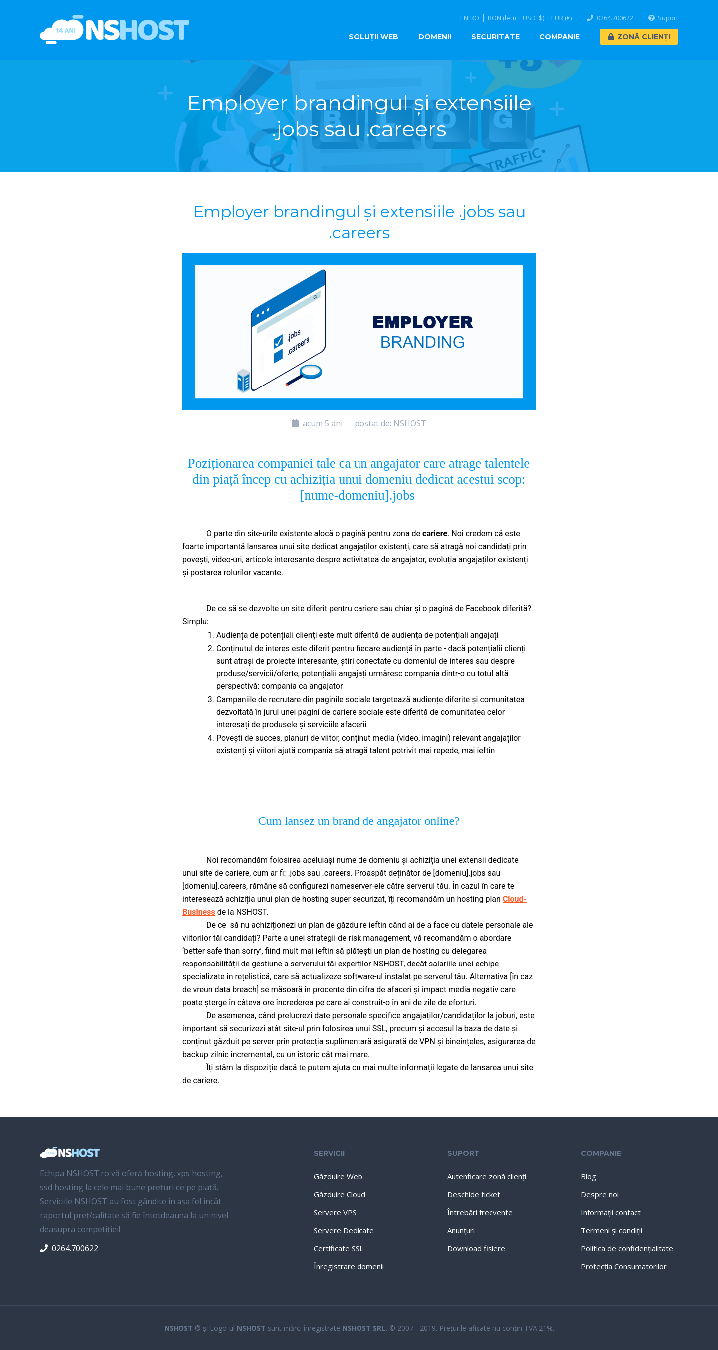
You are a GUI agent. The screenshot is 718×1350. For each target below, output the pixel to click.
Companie (559, 36)
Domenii (434, 36)
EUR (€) (561, 18)
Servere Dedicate (344, 1230)
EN (464, 18)
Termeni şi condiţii (611, 1230)
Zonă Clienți (639, 36)
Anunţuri (461, 1230)
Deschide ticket (473, 1194)
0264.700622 (610, 18)
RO (474, 18)
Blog (588, 1176)
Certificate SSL (338, 1248)
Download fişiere (476, 1248)
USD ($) (533, 18)
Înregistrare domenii (349, 1266)
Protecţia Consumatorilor (624, 1266)
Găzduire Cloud (339, 1194)
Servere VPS (335, 1212)
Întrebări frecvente (480, 1212)
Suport (663, 18)
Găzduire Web (338, 1176)
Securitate (495, 36)
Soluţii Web (373, 36)
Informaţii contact (611, 1212)
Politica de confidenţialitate (627, 1248)
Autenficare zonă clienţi (486, 1176)
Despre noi (600, 1194)
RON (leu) (502, 18)
